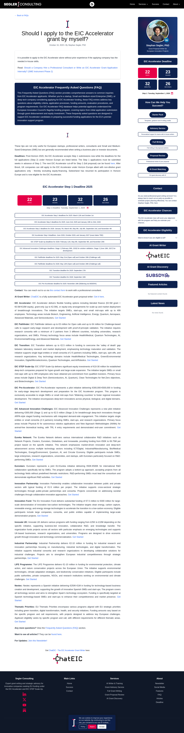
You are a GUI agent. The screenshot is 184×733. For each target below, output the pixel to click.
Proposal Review (157, 156)
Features (159, 691)
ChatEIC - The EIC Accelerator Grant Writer (67, 650)
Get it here (99, 297)
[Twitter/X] (24, 699)
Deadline (159, 702)
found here (56, 634)
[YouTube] (24, 705)
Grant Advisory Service (114, 687)
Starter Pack (157, 115)
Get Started (60, 318)
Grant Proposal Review (114, 695)
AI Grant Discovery (114, 698)
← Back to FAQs (22, 15)
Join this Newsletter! (37, 641)
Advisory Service (157, 128)
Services (143, 4)
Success (155, 4)
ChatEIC (35, 297)
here (113, 163)
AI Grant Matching (158, 169)
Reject (92, 726)
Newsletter (159, 683)
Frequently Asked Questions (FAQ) (62, 628)
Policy (83, 726)
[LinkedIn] (24, 694)
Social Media (159, 687)
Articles (160, 698)
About (176, 4)
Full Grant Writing (114, 691)
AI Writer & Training (114, 683)
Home (132, 4)
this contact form (57, 290)
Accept (101, 726)
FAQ (159, 695)
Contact (166, 4)
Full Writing (158, 142)
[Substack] (24, 710)
